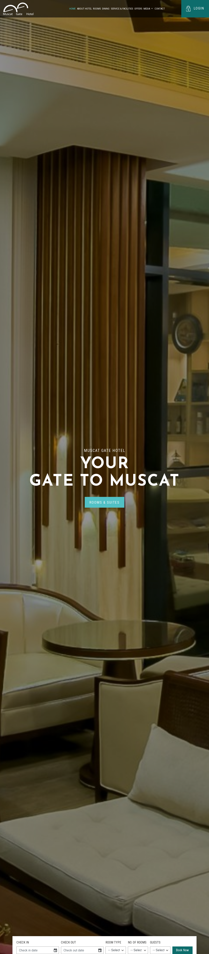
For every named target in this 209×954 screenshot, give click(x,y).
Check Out (68, 942)
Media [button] (146, 8)
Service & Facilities (122, 8)
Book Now (182, 950)
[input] (34, 950)
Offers (138, 8)
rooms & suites (104, 503)
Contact (160, 8)
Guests (155, 942)
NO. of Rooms (137, 942)
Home (72, 8)
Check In (22, 942)
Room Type (113, 942)
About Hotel (84, 8)
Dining (105, 8)
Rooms (97, 8)
